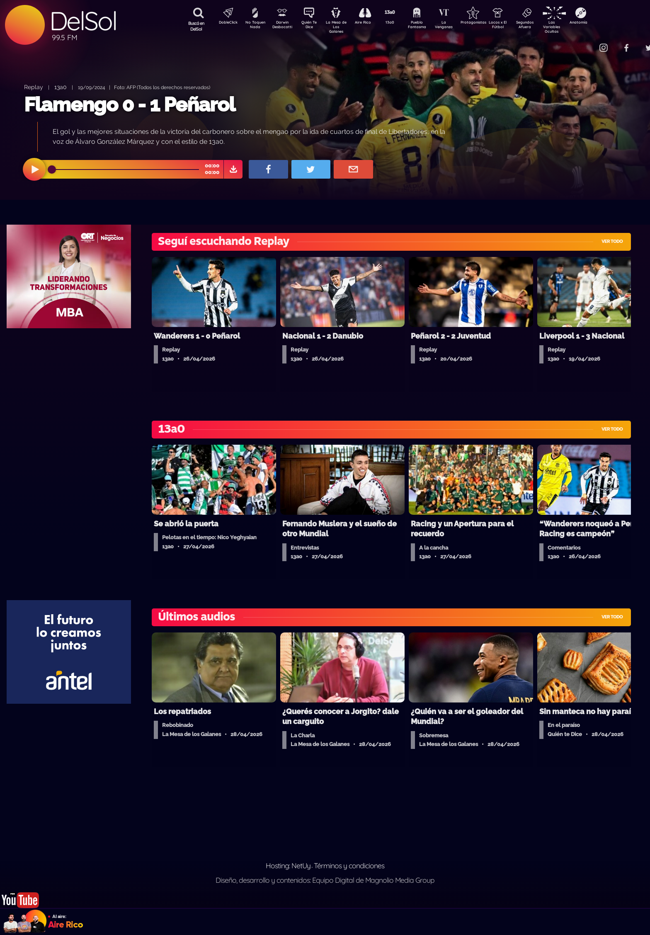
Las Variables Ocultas (573, 26)
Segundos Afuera (544, 26)
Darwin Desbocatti (283, 26)
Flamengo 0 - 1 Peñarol (129, 104)
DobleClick (225, 23)
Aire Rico (370, 23)
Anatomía (602, 23)
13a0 (399, 23)
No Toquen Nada (254, 26)
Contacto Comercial (586, 42)
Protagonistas (486, 23)
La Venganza (457, 26)
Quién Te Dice (312, 26)
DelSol (82, 21)
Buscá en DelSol (196, 26)
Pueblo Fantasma (428, 26)
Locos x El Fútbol (515, 26)
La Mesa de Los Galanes (341, 26)
